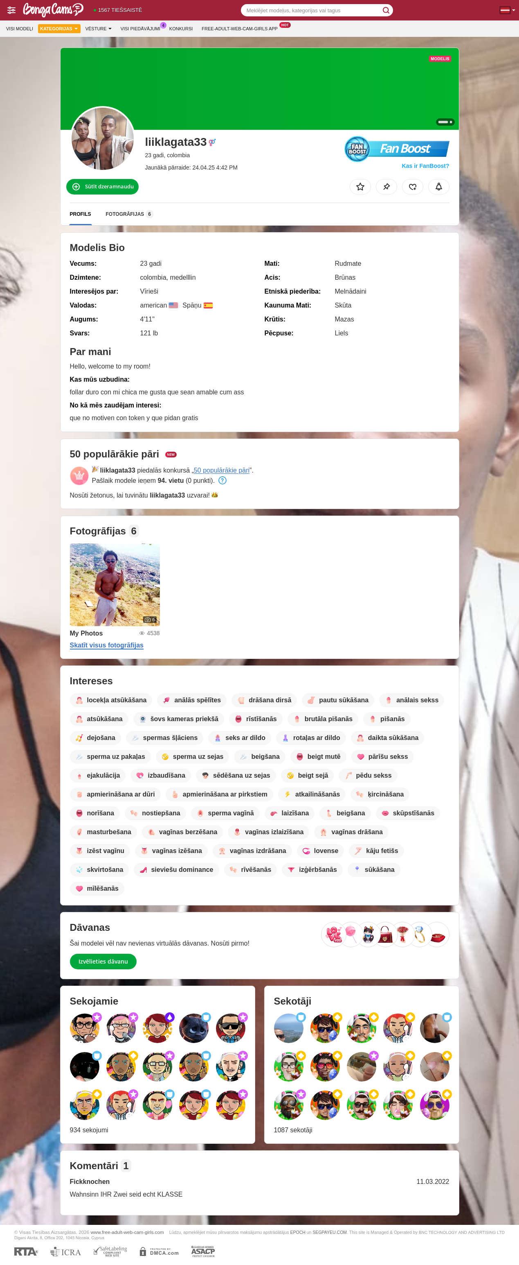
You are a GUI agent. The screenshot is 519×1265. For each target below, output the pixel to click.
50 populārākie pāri (221, 470)
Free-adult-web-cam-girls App (242, 27)
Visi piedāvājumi (142, 27)
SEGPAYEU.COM (329, 1232)
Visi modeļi (19, 28)
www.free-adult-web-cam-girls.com (127, 1232)
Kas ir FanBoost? (425, 166)
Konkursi (181, 28)
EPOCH (297, 1232)
